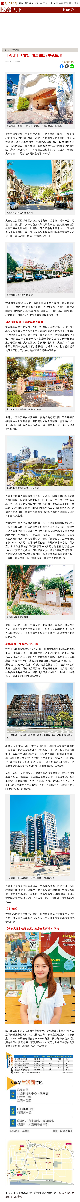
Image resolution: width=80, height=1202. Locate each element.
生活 (56, 3)
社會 (51, 3)
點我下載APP (66, 1192)
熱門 (26, 3)
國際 (66, 3)
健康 (61, 3)
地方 (71, 3)
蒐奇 (76, 3)
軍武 (45, 3)
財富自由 (38, 3)
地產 (4, 50)
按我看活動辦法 (13, 1196)
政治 (31, 3)
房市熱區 (15, 50)
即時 (21, 3)
